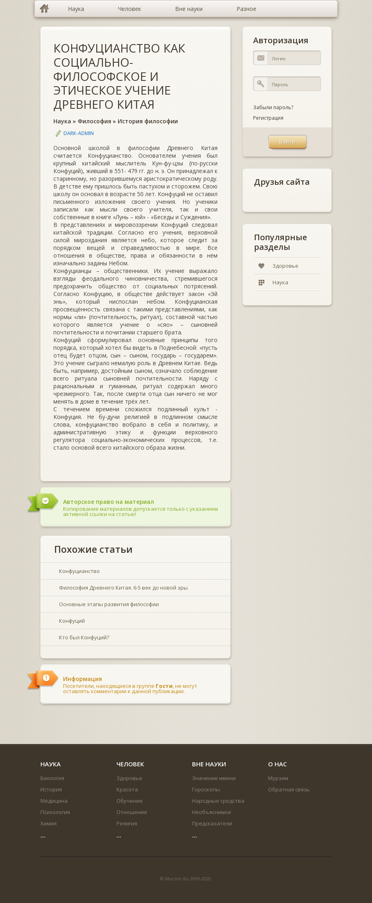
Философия (94, 121)
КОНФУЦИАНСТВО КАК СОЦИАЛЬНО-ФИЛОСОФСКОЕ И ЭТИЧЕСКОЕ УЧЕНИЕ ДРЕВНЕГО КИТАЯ (119, 76)
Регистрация (268, 117)
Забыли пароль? (273, 107)
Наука (62, 121)
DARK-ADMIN (78, 133)
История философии (148, 121)
